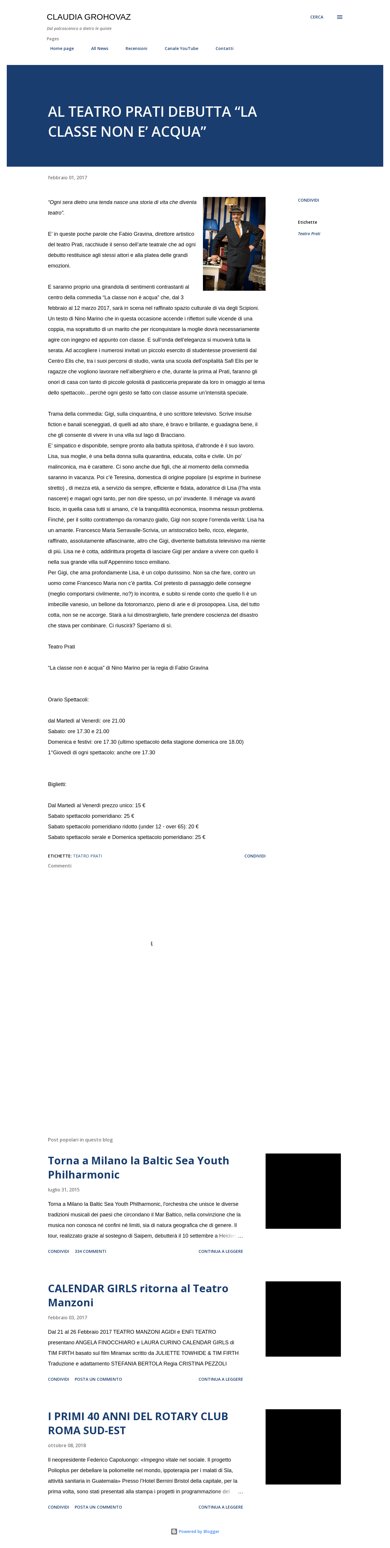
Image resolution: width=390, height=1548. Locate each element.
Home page (58, 48)
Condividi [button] (308, 200)
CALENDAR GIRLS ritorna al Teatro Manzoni (138, 1295)
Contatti (221, 48)
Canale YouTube (178, 48)
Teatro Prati (309, 233)
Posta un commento (98, 1379)
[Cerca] (316, 17)
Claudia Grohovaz (89, 16)
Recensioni (133, 48)
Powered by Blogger (195, 1531)
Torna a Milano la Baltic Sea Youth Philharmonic (138, 1167)
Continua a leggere (221, 1251)
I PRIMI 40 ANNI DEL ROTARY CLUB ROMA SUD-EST (138, 1423)
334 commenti (90, 1251)
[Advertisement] (147, 1063)
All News (96, 48)
